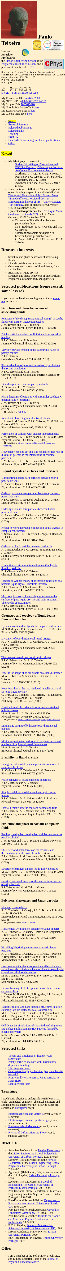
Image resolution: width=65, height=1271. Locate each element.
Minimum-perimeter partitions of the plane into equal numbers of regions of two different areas (31, 747)
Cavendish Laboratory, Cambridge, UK (33, 1216)
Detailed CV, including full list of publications (34, 144)
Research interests (18, 129)
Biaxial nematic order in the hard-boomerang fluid (29, 812)
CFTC (30, 67)
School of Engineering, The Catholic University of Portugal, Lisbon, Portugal (30, 1189)
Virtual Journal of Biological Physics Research (39, 724)
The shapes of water (19, 1072)
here (37, 112)
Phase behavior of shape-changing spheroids (26, 784)
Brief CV (13, 141)
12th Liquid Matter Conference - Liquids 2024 (35, 217)
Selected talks (16, 135)
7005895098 (28, 109)
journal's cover (28, 927)
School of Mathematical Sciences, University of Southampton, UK (31, 1232)
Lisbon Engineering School (21, 60)
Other (11, 147)
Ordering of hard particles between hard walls (26, 551)
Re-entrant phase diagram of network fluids (25, 422)
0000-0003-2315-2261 (33, 105)
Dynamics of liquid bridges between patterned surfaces (31, 630)
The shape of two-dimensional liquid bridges (26, 661)
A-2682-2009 (32, 102)
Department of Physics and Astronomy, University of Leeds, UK (34, 1208)
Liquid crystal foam (19, 1088)
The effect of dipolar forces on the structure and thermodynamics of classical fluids (27, 856)
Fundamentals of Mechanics (24, 1130)
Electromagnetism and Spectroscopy (28, 1124)
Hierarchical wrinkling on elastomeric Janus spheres (30, 933)
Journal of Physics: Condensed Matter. (33, 1265)
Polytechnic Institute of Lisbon (18, 63)
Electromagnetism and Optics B (26, 1118)
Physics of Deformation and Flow (27, 1137)
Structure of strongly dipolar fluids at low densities (29, 873)
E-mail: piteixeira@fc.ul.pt (19, 97)
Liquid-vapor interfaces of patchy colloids (24, 388)
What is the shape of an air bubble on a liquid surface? (31, 677)
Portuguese (21, 1112)
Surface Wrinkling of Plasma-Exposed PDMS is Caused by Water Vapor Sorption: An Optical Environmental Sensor (39, 172)
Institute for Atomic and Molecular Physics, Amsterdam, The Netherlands (34, 1223)
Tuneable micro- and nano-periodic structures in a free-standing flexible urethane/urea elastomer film (32, 1013)
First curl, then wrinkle (14, 911)
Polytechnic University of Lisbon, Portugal (32, 1160)
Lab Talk (22, 416)
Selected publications (20, 132)
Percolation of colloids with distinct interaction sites (30, 438)
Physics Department (49, 1155)
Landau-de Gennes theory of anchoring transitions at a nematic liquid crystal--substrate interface (31, 587)
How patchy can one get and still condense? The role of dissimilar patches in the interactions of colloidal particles (32, 459)
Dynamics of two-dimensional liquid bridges (26, 643)
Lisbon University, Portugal (44, 1180)
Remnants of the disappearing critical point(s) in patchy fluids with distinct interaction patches (32, 325)
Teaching (13, 138)
